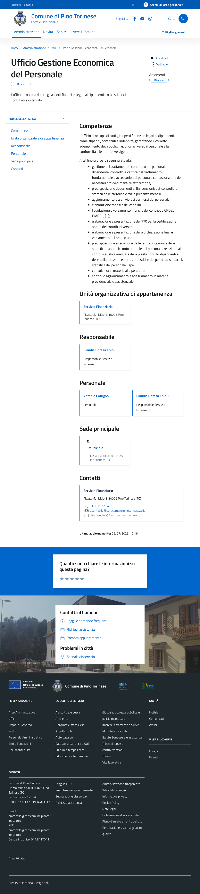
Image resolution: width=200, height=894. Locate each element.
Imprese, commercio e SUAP (120, 724)
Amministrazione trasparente (121, 783)
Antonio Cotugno (96, 396)
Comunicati (156, 718)
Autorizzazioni (64, 737)
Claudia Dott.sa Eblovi (99, 350)
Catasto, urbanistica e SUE (72, 743)
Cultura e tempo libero (69, 749)
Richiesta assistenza (68, 802)
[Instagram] (149, 18)
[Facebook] (133, 18)
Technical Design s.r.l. (35, 882)
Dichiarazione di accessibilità (120, 815)
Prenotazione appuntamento (74, 790)
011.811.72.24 (96, 505)
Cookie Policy (110, 802)
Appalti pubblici (65, 731)
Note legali (109, 808)
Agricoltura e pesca (67, 712)
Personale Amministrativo (25, 737)
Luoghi (153, 751)
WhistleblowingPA (114, 790)
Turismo (107, 756)
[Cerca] (183, 18)
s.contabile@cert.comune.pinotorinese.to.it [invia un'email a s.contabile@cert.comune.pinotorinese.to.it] (114, 510)
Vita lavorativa (111, 762)
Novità (48, 31)
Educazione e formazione (71, 756)
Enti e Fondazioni (20, 743)
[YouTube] (141, 18)
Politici (13, 731)
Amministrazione (26, 31)
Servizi (62, 31)
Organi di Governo (20, 724)
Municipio (95, 448)
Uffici (12, 718)
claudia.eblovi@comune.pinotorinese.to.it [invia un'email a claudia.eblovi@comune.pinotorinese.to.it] (113, 515)
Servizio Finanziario (98, 306)
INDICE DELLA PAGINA (37, 118)
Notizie (153, 712)
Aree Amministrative (22, 712)
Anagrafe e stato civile (70, 724)
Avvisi (153, 724)
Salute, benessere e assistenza (122, 737)
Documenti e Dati (20, 749)
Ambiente (61, 718)
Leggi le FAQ (63, 783)
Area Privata (17, 858)
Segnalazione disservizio (71, 796)
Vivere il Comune (83, 31)
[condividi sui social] (159, 58)
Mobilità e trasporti (114, 731)
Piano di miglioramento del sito (122, 821)
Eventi (153, 757)
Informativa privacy (114, 796)
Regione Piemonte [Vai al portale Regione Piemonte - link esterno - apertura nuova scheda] (22, 5)
